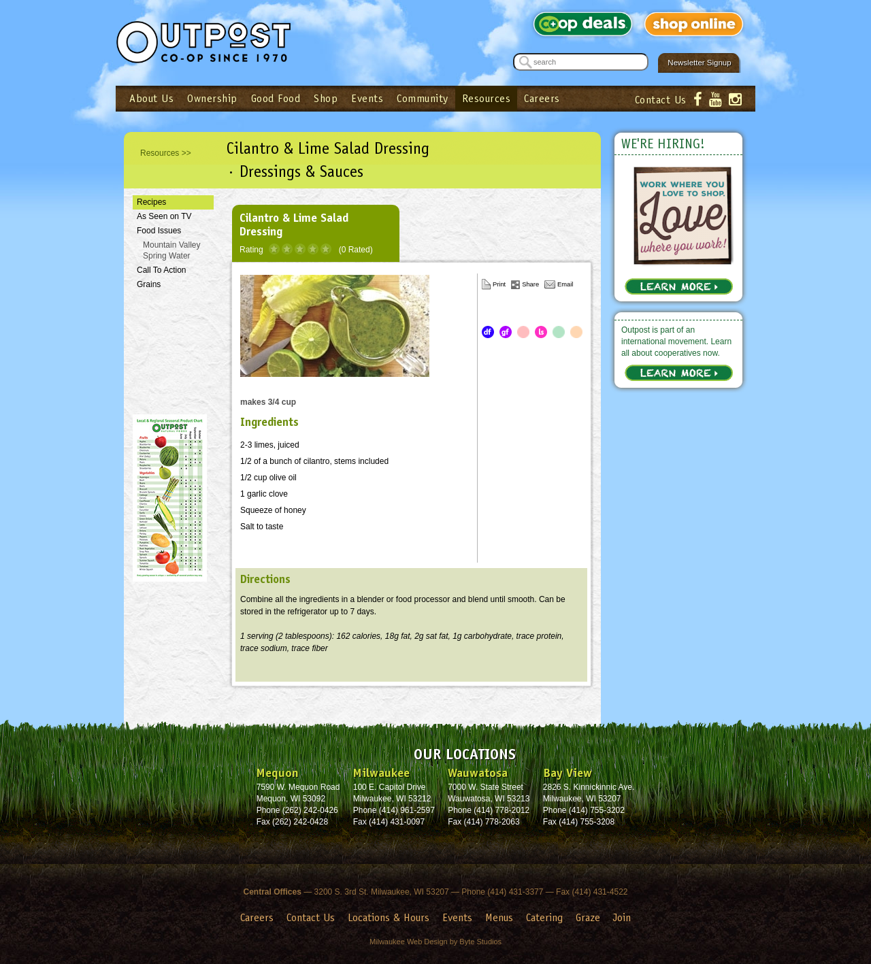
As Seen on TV (164, 216)
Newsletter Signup (699, 63)
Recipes (151, 202)
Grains (149, 284)
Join (622, 917)
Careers (542, 98)
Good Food (276, 98)
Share (530, 284)
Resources (486, 98)
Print (499, 284)
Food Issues (159, 230)
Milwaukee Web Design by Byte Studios (435, 941)
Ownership (212, 98)
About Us (151, 98)
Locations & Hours (388, 917)
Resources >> (165, 153)
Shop (326, 98)
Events (367, 98)
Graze (588, 917)
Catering (544, 917)
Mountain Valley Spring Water (172, 250)
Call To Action (161, 270)
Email (565, 284)
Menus (499, 917)
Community (422, 98)
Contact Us (661, 99)
